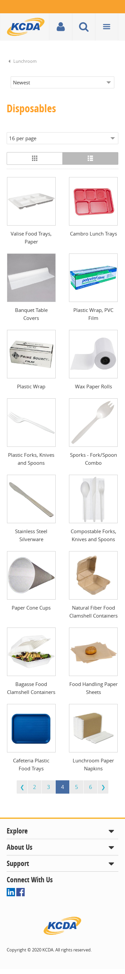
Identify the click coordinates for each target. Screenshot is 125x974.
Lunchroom (25, 61)
